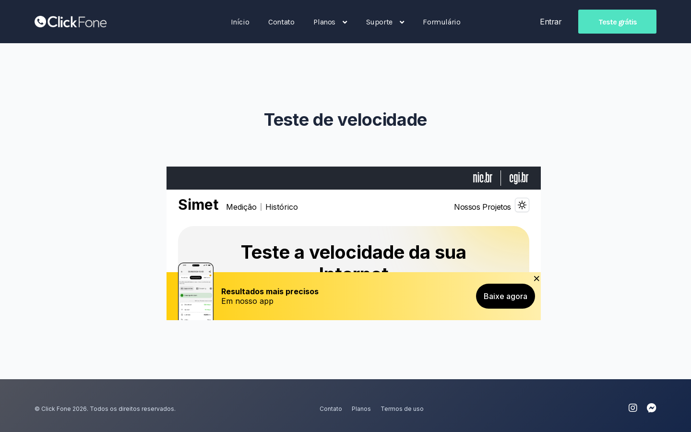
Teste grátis (617, 21)
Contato (331, 408)
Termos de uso (402, 408)
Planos (361, 408)
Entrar (550, 21)
